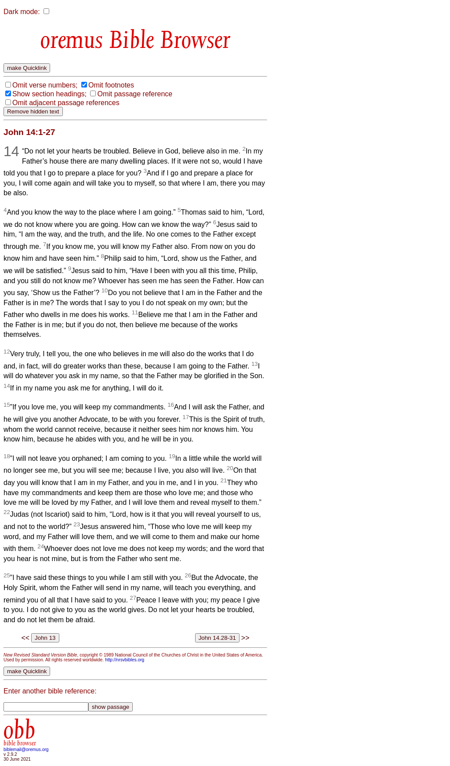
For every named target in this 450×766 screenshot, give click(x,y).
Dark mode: (22, 11)
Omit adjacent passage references (66, 102)
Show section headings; (49, 94)
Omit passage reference (134, 94)
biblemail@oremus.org (26, 749)
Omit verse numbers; (44, 85)
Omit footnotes (111, 85)
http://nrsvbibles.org (124, 659)
